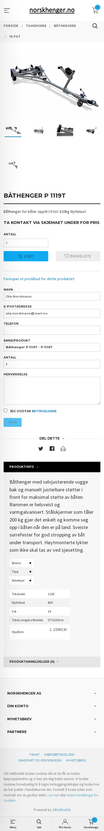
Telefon (52, 328)
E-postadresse (52, 311)
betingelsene (44, 411)
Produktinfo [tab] (21, 467)
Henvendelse (52, 389)
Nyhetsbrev (76, 760)
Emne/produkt (52, 345)
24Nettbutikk (61, 809)
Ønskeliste (78, 256)
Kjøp (26, 256)
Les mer (53, 795)
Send (13, 422)
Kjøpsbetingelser (59, 755)
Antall (10, 234)
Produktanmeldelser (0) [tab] (31, 662)
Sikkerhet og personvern (40, 760)
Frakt (35, 755)
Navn (52, 294)
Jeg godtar (30, 411)
